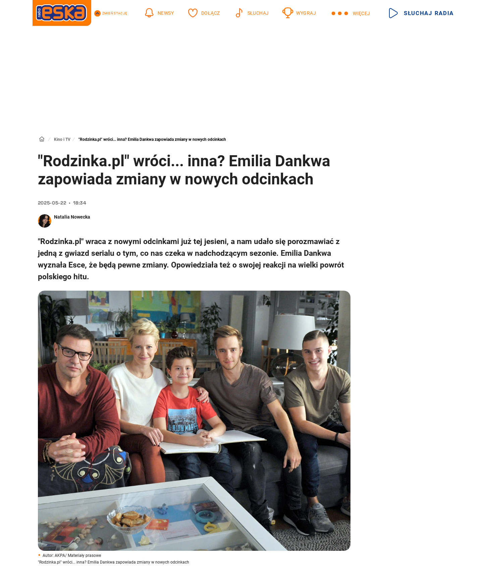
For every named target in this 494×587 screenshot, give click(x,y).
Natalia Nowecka (72, 217)
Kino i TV (62, 139)
